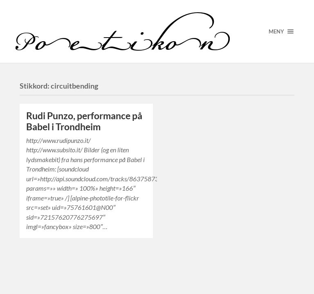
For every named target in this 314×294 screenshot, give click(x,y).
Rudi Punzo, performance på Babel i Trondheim (84, 121)
